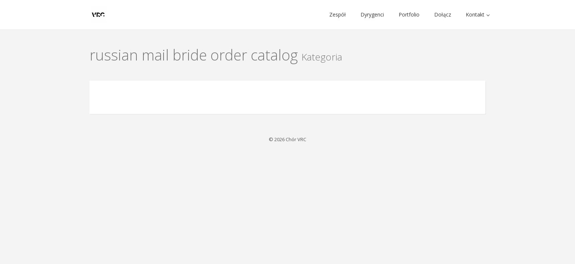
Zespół (337, 14)
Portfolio (409, 14)
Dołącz (442, 14)
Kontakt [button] (478, 14)
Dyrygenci (372, 14)
